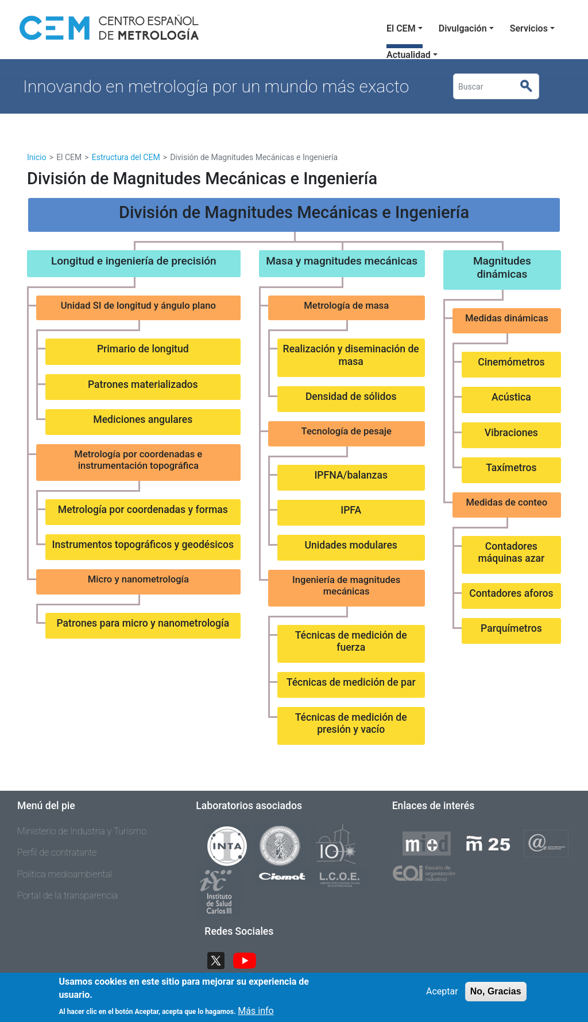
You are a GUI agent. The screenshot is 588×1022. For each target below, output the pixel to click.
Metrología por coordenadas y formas (143, 509)
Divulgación (463, 28)
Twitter (220, 959)
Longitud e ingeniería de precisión (133, 260)
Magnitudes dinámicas (502, 267)
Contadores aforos (511, 593)
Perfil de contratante (57, 852)
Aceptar (442, 996)
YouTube (249, 959)
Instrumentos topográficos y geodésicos (143, 544)
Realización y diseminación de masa (351, 355)
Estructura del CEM (126, 157)
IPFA (351, 510)
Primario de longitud (143, 349)
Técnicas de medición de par (351, 682)
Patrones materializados (143, 384)
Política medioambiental (64, 874)
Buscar (531, 86)
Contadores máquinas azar (511, 552)
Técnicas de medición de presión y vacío (351, 723)
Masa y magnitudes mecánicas (341, 260)
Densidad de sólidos (351, 396)
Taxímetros (511, 467)
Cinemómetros (511, 362)
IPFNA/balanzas (351, 475)
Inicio (37, 157)
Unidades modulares (350, 545)
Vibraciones (511, 432)
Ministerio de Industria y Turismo (81, 831)
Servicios (529, 28)
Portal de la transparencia (67, 895)
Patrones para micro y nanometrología (142, 623)
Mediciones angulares (142, 419)
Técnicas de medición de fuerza (351, 641)
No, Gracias (495, 996)
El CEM (401, 28)
